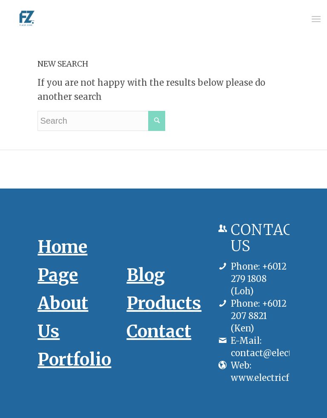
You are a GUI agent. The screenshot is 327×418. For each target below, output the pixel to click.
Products (163, 303)
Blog (145, 275)
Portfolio (74, 359)
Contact (158, 331)
